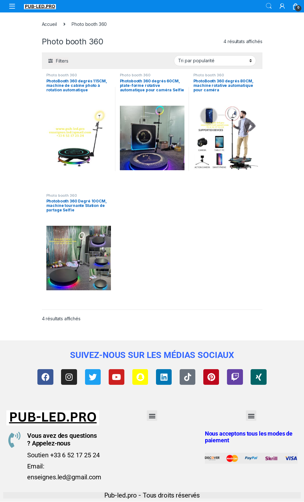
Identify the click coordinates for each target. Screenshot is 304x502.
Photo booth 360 (61, 75)
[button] (152, 416)
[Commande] (215, 60)
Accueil (49, 24)
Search (268, 6)
